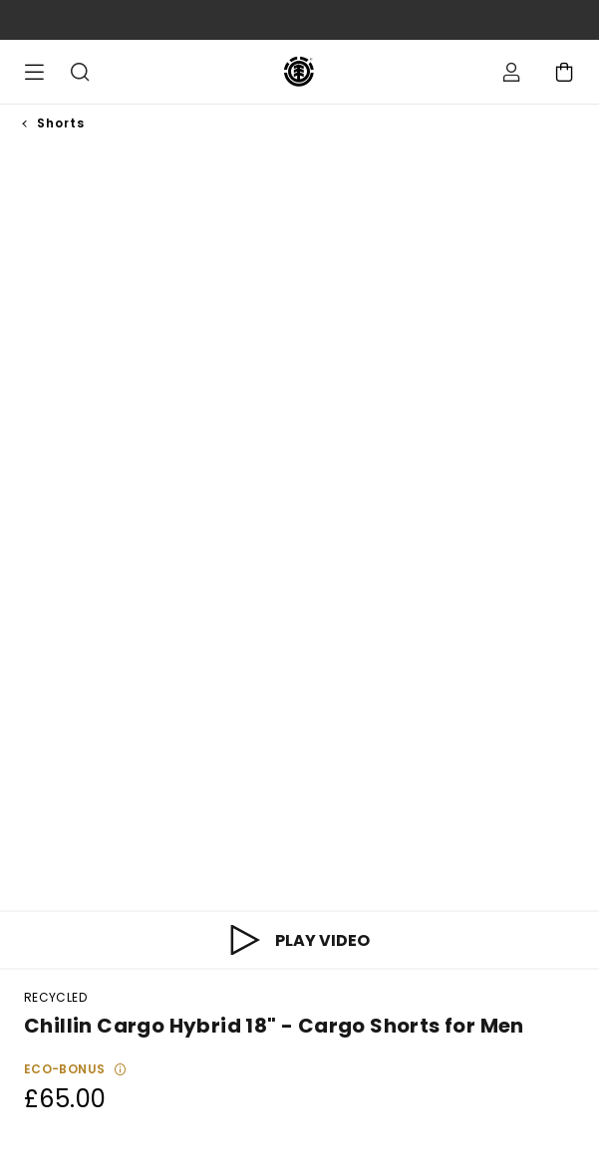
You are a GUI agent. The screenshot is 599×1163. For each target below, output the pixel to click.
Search (80, 72)
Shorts (61, 123)
